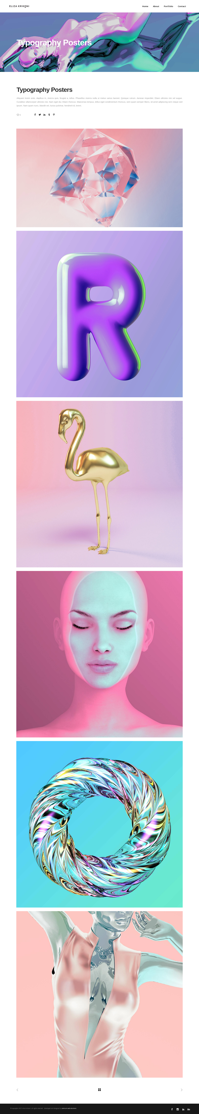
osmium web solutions (69, 1108)
